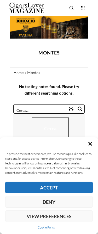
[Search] (71, 8)
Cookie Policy (46, 227)
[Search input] (40, 110)
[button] (90, 143)
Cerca (50, 128)
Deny (49, 202)
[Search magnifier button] (80, 108)
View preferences (49, 216)
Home (19, 72)
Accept (49, 187)
